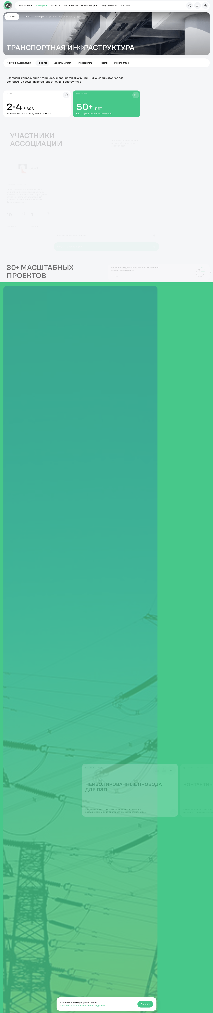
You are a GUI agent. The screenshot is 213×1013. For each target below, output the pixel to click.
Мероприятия (71, 5)
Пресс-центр (89, 5)
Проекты (55, 5)
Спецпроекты (109, 5)
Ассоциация (25, 5)
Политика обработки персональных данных (82, 1005)
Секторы (42, 5)
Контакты (125, 5)
